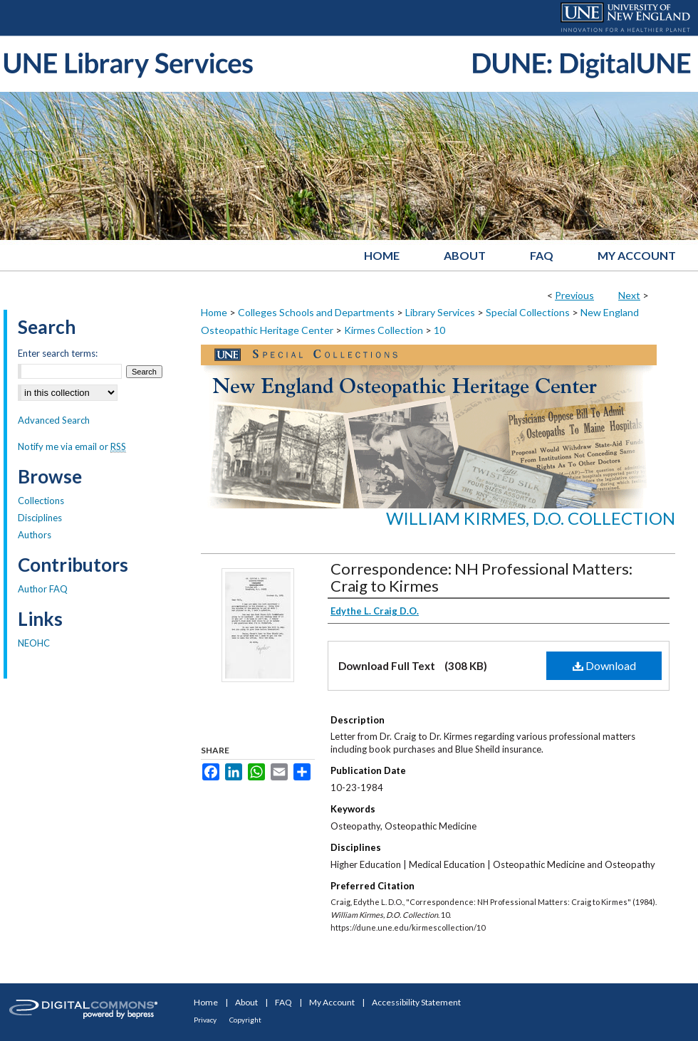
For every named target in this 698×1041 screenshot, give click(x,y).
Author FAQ (43, 589)
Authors (34, 534)
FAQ (283, 1002)
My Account (332, 1002)
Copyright (245, 1019)
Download (604, 665)
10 (439, 330)
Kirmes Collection (383, 330)
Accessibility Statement (416, 1002)
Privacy (205, 1019)
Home (214, 312)
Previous (574, 295)
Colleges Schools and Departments (316, 312)
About (246, 1002)
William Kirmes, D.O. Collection (530, 518)
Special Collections (528, 312)
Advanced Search (54, 420)
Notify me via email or (72, 446)
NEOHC (34, 643)
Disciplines (40, 517)
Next (629, 295)
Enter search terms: (58, 353)
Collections (41, 500)
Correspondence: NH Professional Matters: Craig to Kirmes (481, 577)
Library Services (440, 312)
